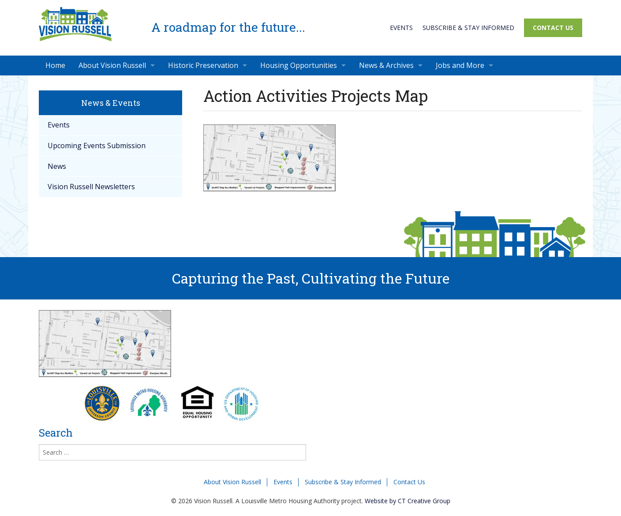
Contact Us (553, 27)
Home (55, 65)
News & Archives (386, 65)
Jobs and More (460, 65)
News (57, 166)
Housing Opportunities (298, 65)
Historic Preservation (203, 65)
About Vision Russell (112, 65)
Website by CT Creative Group (407, 501)
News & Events (110, 102)
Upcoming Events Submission (97, 145)
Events (401, 27)
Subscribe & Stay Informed (468, 27)
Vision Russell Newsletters (91, 186)
